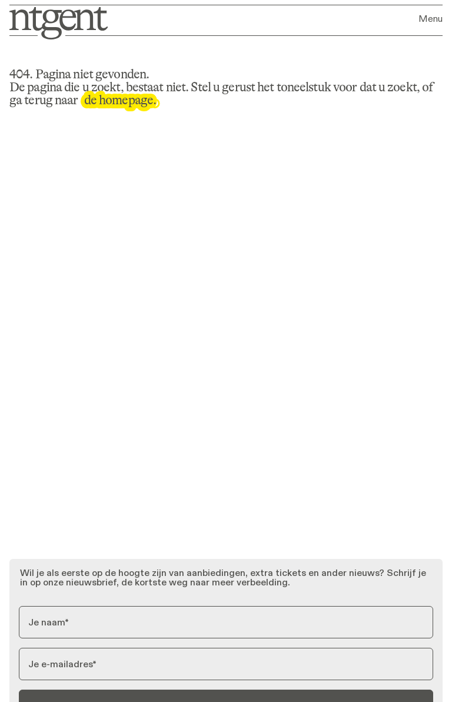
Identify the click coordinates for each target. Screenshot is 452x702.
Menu (430, 19)
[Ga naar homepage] (55, 22)
